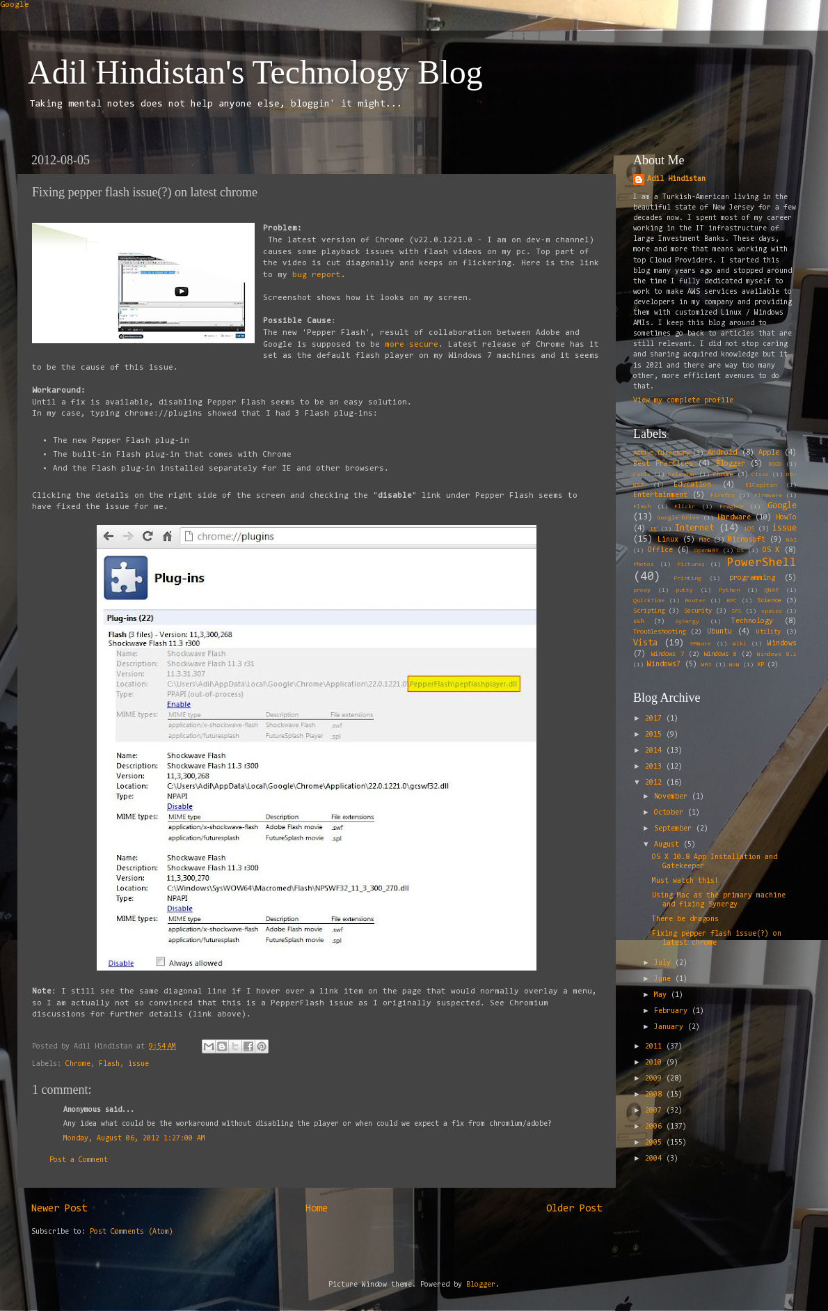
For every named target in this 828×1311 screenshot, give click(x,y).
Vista (645, 642)
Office (660, 550)
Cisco (760, 475)
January (670, 1027)
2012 (655, 783)
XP (760, 664)
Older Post (574, 1209)
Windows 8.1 (777, 654)
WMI (706, 665)
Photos (643, 564)
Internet (694, 528)
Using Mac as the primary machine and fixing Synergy (719, 900)
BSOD (775, 464)
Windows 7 (667, 654)
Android (722, 453)
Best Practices (663, 464)
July (664, 963)
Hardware (734, 517)
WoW (734, 665)
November (673, 797)
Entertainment (660, 495)
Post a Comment (78, 1160)
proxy (642, 590)
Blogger (730, 464)
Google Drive (678, 518)
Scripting (648, 611)
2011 (655, 1047)
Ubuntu (719, 632)
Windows (782, 643)
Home (316, 1209)
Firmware (768, 496)
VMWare (700, 644)
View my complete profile (683, 401)
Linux (668, 540)
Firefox (722, 496)
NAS (791, 540)
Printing (687, 578)
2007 (655, 1111)
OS (740, 551)
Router (695, 601)
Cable (642, 475)
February (673, 1011)
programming (752, 578)
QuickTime (648, 601)
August (668, 845)
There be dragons (685, 919)
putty (684, 590)
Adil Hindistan (676, 179)
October (670, 813)
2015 (655, 735)
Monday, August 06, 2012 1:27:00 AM (134, 1139)
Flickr (684, 507)
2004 (655, 1159)
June (664, 979)
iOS (749, 529)
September (675, 829)
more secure (409, 344)
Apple (768, 453)
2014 (655, 751)
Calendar (682, 475)
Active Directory (661, 453)
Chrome (77, 1064)
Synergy (687, 622)
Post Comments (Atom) (131, 1232)
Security (698, 611)
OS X (771, 550)
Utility (768, 632)
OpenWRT (706, 551)
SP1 (736, 611)
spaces (771, 611)
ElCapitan (761, 485)
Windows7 (663, 664)
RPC (731, 601)
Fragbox (731, 507)
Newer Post (59, 1209)
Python (729, 590)
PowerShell (762, 563)
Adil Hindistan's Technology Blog (255, 72)
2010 (655, 1063)
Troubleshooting (659, 632)
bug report (316, 275)
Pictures (691, 564)
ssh (638, 621)
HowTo (786, 517)
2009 (655, 1079)
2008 (655, 1095)
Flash (109, 1064)
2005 (655, 1143)
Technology (752, 621)
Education (692, 485)
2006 (655, 1127)
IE (653, 529)
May (662, 995)
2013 (655, 767)
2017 (655, 719)
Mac (704, 540)
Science (769, 600)
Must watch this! (685, 881)
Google (14, 5)
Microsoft (746, 540)
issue (138, 1064)
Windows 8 (720, 654)
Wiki (740, 644)
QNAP (772, 590)
